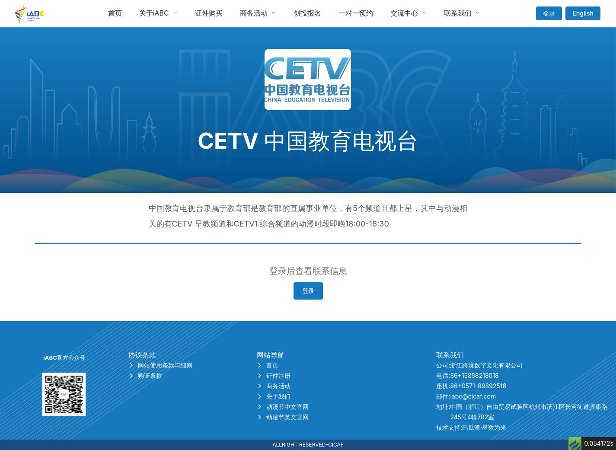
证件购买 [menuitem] (209, 13)
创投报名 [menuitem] (307, 13)
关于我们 (273, 396)
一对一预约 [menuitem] (355, 13)
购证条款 (145, 375)
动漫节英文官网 (283, 417)
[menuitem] (158, 13)
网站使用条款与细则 (160, 365)
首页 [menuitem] (115, 13)
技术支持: (471, 427)
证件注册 (273, 375)
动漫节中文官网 (283, 406)
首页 (267, 365)
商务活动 (273, 385)
